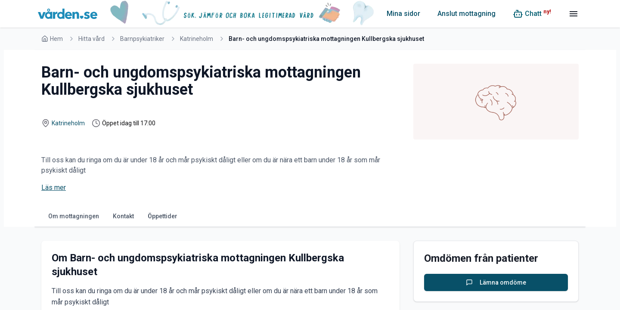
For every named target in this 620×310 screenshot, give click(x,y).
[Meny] (573, 13)
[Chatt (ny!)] (532, 13)
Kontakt (123, 216)
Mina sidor (403, 13)
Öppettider (162, 216)
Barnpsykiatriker (142, 38)
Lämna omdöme (496, 282)
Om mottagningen (73, 216)
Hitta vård (91, 38)
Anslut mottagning (466, 13)
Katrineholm (196, 38)
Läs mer (53, 187)
